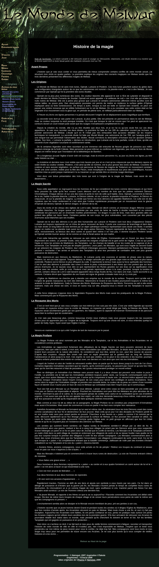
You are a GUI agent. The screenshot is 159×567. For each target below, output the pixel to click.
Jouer (4, 57)
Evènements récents (10, 47)
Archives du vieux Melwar (9, 88)
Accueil (4, 44)
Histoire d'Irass (8, 102)
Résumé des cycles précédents (10, 93)
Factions (5, 76)
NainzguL (91, 560)
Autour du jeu (7, 131)
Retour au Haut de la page (93, 541)
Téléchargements (8, 128)
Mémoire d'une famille (11, 99)
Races (4, 65)
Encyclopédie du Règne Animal (9, 105)
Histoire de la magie (12, 96)
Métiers (4, 68)
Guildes (4, 79)
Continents (6, 71)
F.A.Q (3, 121)
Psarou (81, 560)
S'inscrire (5, 54)
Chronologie (6, 73)
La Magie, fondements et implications (11, 110)
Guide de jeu (6, 118)
